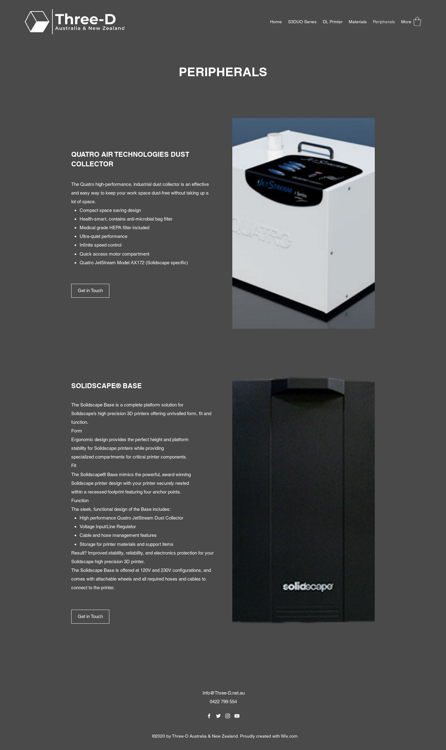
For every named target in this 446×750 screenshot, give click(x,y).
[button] (417, 21)
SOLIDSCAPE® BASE (106, 386)
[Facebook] (209, 716)
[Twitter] (218, 716)
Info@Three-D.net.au (224, 692)
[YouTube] (237, 716)
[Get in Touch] (90, 291)
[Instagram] (228, 716)
